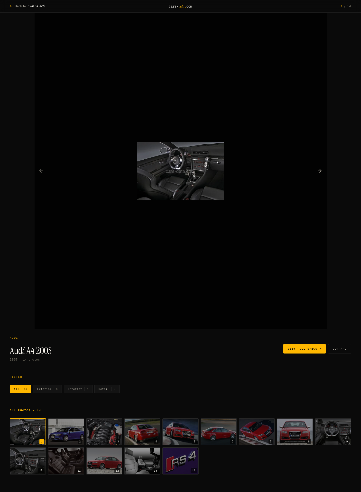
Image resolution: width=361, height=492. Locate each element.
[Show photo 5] (180, 432)
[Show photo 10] (28, 461)
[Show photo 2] (66, 432)
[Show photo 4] (142, 432)
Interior (78, 389)
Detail (107, 389)
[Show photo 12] (104, 461)
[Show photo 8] (295, 432)
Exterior (47, 389)
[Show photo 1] (28, 432)
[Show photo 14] (180, 461)
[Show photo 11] (66, 461)
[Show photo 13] (142, 461)
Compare (340, 348)
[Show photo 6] (219, 432)
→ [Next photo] (320, 170)
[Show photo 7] (257, 432)
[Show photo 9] (333, 432)
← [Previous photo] (41, 170)
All (20, 389)
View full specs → (304, 348)
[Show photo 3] (104, 432)
